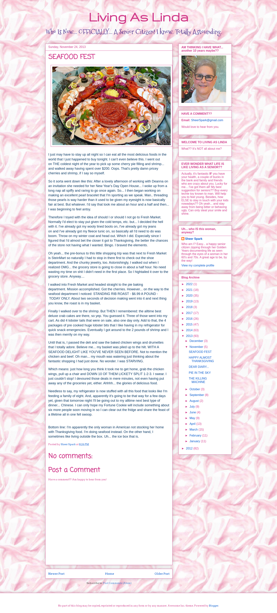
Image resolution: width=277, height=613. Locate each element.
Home (109, 573)
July (193, 406)
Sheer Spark (193, 238)
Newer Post (56, 573)
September (197, 395)
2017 (189, 313)
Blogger (213, 605)
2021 (189, 289)
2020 (189, 295)
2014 (189, 330)
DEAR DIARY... (199, 366)
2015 (189, 324)
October (195, 389)
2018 (189, 307)
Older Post (162, 573)
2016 (189, 318)
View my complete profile (197, 265)
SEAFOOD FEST (200, 351)
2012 (189, 448)
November (197, 346)
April (193, 423)
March (194, 429)
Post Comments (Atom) (117, 583)
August (195, 400)
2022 (189, 284)
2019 (189, 301)
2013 (189, 335)
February (196, 435)
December (197, 340)
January (195, 441)
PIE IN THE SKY (200, 372)
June (193, 412)
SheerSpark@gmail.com (207, 120)
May (193, 418)
